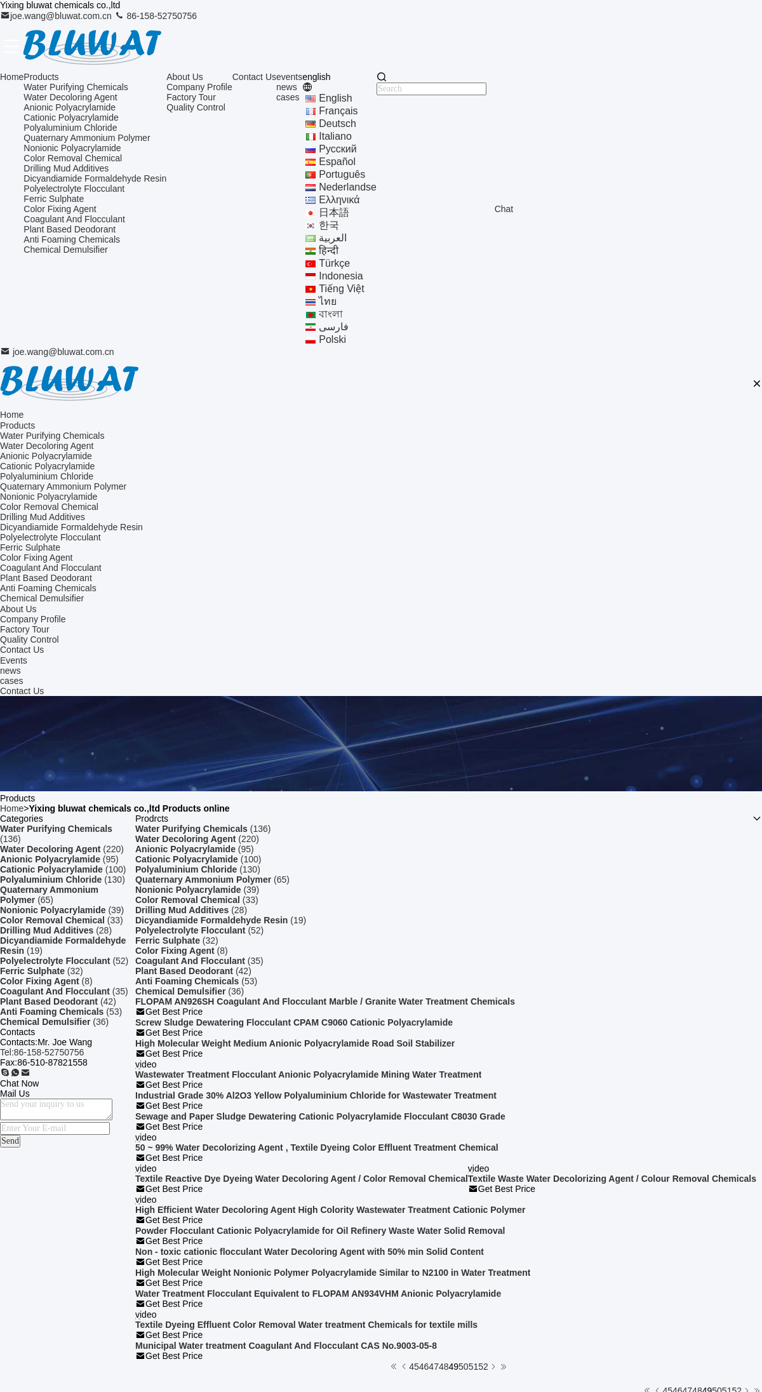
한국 (329, 225)
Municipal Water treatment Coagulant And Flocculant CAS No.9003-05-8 (286, 1346)
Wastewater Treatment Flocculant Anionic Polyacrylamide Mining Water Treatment (308, 1074)
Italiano (335, 136)
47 (434, 1367)
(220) (62, 849)
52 (483, 1367)
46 (424, 1367)
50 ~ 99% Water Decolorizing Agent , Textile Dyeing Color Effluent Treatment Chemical (316, 1147)
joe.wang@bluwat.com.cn (57, 16)
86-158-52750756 (155, 16)
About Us (184, 77)
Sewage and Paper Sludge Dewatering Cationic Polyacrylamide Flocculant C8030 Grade (320, 1116)
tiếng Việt (341, 288)
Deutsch (337, 123)
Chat (504, 209)
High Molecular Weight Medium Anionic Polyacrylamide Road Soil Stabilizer (295, 1043)
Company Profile (199, 87)
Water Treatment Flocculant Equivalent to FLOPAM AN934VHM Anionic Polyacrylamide (318, 1293)
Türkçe (334, 263)
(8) (46, 981)
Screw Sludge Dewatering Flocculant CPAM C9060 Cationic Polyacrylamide (294, 1022)
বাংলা (331, 314)
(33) (61, 920)
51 (474, 1367)
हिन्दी (328, 250)
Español (337, 161)
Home (11, 77)
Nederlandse (348, 187)
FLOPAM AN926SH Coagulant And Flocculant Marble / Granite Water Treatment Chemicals (325, 1001)
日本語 (334, 212)
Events (13, 660)
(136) (56, 834)
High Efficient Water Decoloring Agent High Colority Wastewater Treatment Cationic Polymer (330, 1210)
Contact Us (254, 77)
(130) (62, 879)
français (338, 110)
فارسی (334, 326)
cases (288, 97)
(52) (64, 961)
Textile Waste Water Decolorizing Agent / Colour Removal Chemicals (612, 1179)
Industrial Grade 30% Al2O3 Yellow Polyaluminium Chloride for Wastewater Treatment (316, 1095)
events (289, 77)
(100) (63, 869)
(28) (56, 930)
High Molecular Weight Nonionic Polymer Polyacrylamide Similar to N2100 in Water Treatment (332, 1273)
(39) (62, 910)
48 (444, 1367)
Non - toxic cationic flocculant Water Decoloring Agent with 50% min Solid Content (309, 1252)
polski (332, 339)
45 (414, 1367)
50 (463, 1367)
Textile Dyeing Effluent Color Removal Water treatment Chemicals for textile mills (306, 1325)
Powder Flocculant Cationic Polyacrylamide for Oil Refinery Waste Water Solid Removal (320, 1231)
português (342, 174)
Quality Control (195, 107)
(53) (61, 1012)
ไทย (328, 301)
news (286, 87)
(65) (49, 895)
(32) (41, 971)
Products (40, 77)
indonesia (341, 276)
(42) (58, 1001)
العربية (333, 237)
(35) (64, 991)
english (335, 98)
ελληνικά (339, 199)
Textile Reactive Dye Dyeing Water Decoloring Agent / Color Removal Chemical (301, 1179)
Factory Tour (191, 97)
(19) (63, 945)
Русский (337, 149)
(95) (59, 859)
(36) (54, 1022)
